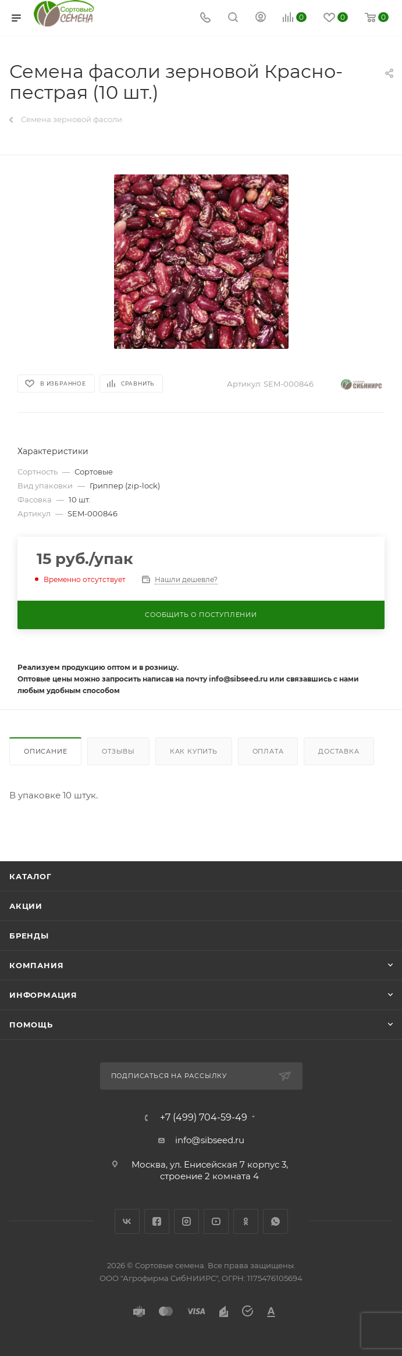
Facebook (156, 1221)
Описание (45, 751)
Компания (36, 965)
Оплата (268, 751)
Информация (43, 995)
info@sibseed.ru (209, 1140)
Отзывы (118, 751)
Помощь (31, 1024)
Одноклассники (245, 1221)
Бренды (29, 935)
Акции (25, 906)
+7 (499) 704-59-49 (203, 1117)
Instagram (186, 1221)
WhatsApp (275, 1221)
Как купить (194, 751)
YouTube (216, 1221)
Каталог (30, 876)
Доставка (338, 751)
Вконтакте (127, 1221)
